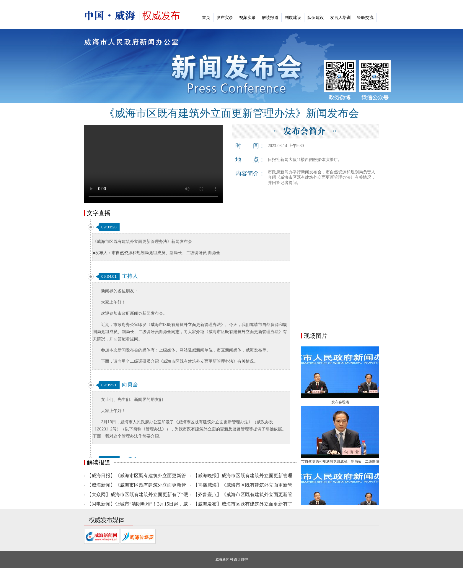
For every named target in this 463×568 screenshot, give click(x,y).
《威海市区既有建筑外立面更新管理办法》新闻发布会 (231, 113)
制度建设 (293, 17)
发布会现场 (340, 403)
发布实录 (224, 17)
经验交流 (365, 17)
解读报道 (270, 17)
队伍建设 (315, 17)
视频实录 (247, 17)
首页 (206, 17)
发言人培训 (340, 17)
